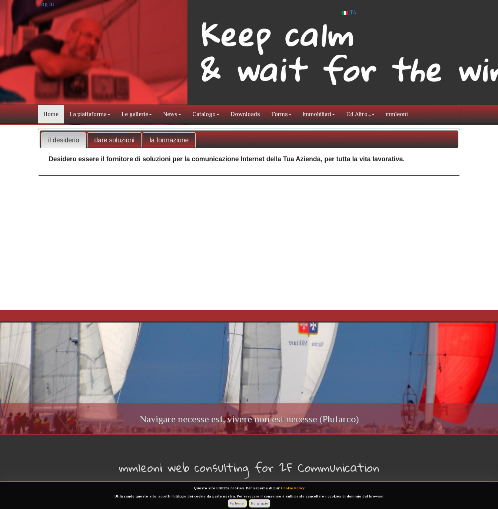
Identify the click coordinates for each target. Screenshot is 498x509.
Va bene (237, 503)
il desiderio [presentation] (63, 140)
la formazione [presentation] (169, 140)
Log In (46, 4)
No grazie (259, 503)
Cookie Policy (293, 488)
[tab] (63, 140)
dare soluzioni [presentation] (114, 140)
